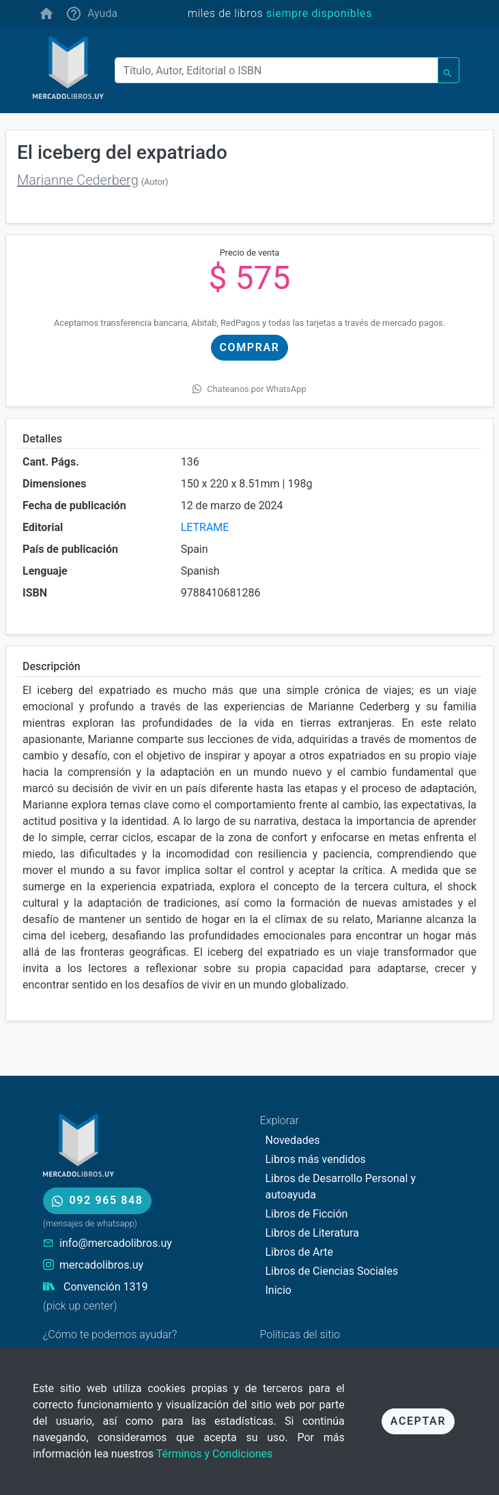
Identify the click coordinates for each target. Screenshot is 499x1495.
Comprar (250, 347)
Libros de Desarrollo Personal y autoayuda (341, 1186)
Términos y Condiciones (214, 1453)
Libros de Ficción (307, 1213)
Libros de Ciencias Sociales (332, 1271)
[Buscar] (277, 70)
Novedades (293, 1140)
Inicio (278, 1290)
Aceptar (418, 1421)
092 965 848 (97, 1200)
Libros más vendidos (316, 1159)
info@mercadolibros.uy (115, 1243)
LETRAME (205, 527)
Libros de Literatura (313, 1232)
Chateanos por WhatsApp (249, 389)
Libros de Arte (300, 1251)
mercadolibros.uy (101, 1264)
